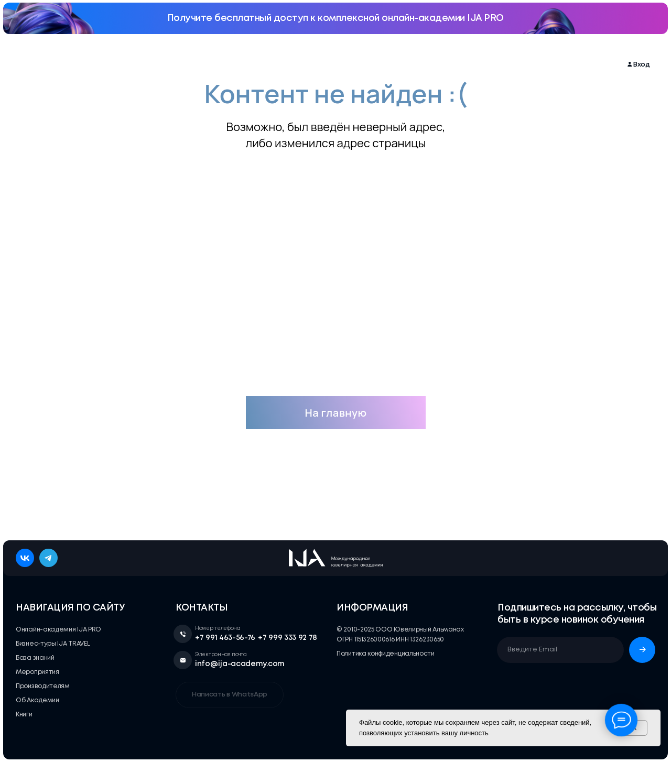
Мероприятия (185, 65)
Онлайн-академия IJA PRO (103, 65)
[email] (560, 650)
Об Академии (464, 65)
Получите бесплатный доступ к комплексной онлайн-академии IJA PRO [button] (335, 18)
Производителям (400, 65)
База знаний (336, 65)
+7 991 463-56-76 (225, 638)
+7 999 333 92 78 (287, 638)
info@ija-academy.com (240, 664)
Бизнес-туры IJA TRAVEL (261, 65)
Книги (510, 65)
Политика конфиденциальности (386, 654)
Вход (641, 65)
